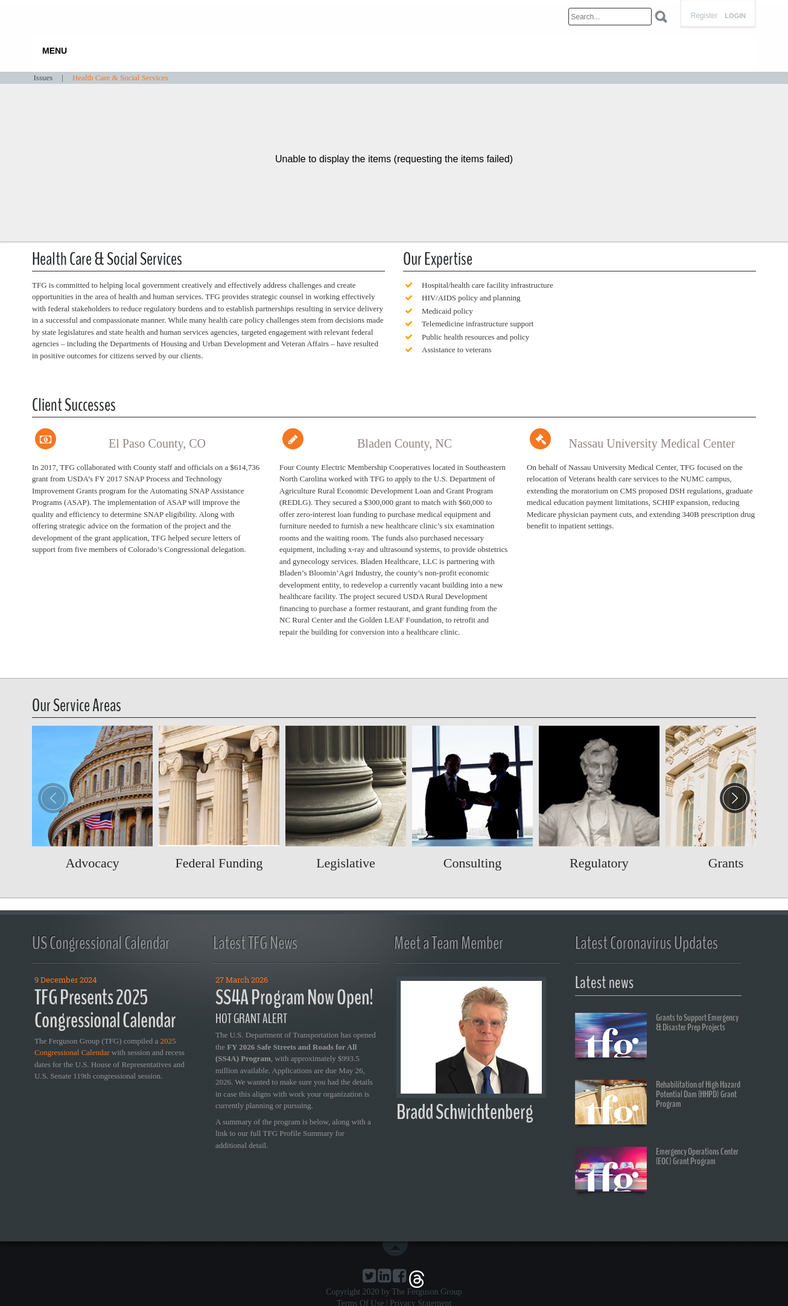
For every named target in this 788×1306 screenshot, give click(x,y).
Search (661, 16)
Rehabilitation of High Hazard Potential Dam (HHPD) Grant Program (657, 1104)
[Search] (610, 16)
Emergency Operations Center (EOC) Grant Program (657, 1171)
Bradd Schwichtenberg (464, 1112)
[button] (735, 798)
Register (703, 15)
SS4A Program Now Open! (294, 997)
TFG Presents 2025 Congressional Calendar (105, 1009)
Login (735, 16)
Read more (92, 798)
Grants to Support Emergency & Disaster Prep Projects (657, 1037)
